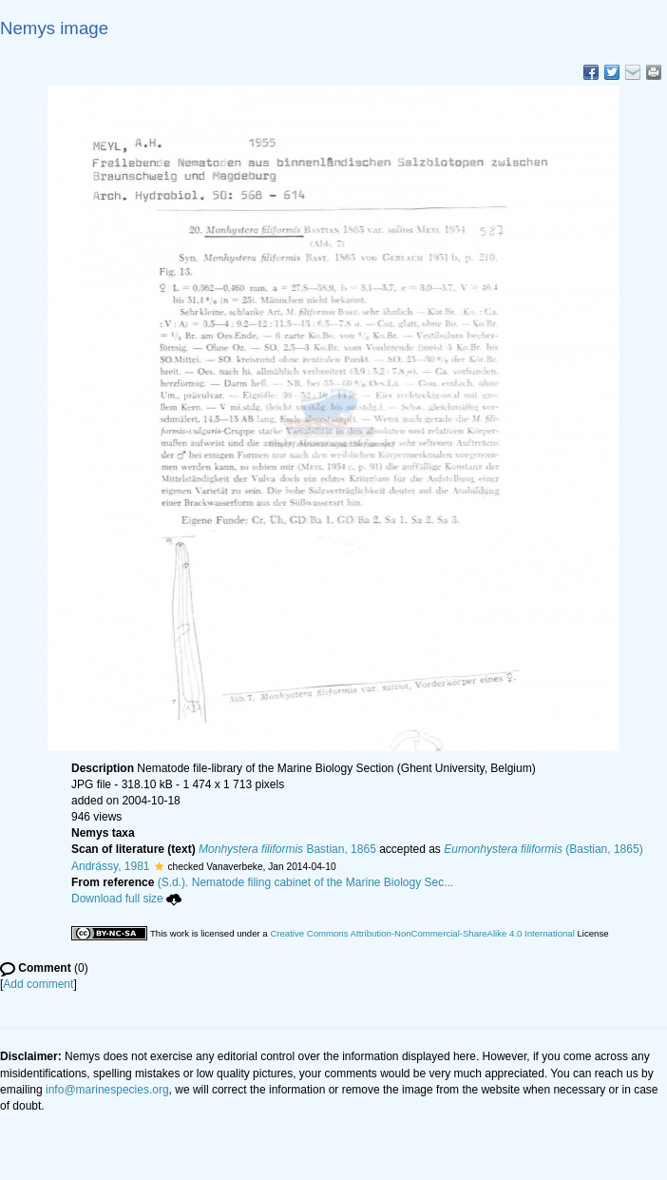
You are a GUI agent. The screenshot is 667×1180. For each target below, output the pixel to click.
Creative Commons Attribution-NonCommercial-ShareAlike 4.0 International (422, 933)
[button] (159, 866)
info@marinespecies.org (107, 1089)
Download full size (126, 898)
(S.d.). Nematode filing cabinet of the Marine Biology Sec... (306, 882)
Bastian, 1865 (287, 849)
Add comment (38, 984)
